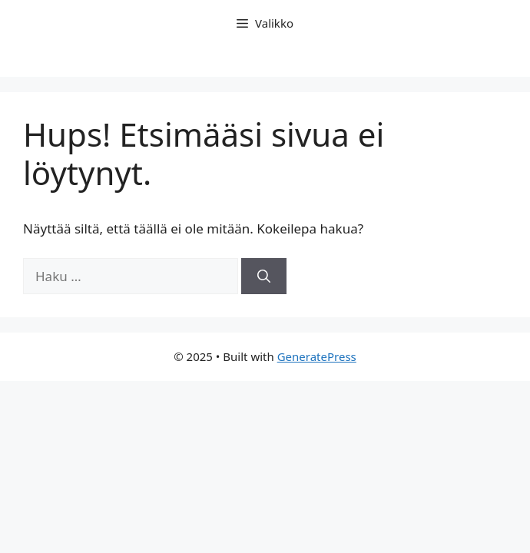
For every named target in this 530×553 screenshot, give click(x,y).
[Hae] (264, 276)
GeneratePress (316, 356)
